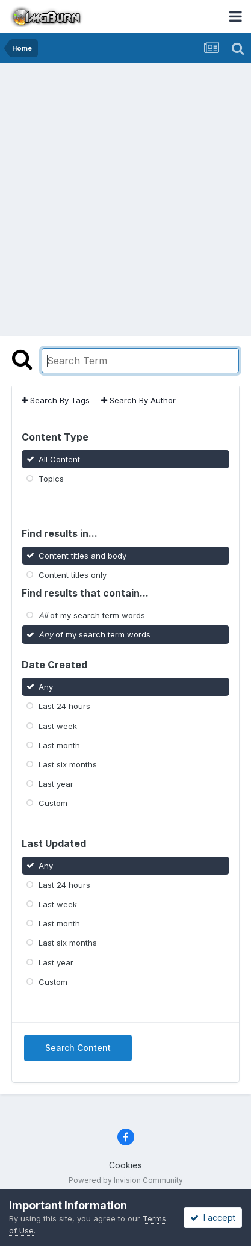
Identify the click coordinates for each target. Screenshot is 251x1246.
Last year (56, 784)
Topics (51, 478)
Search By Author (138, 400)
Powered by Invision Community (126, 1180)
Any (46, 687)
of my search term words (92, 615)
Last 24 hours (64, 706)
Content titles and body (82, 555)
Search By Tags (56, 400)
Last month (59, 744)
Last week (58, 725)
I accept (212, 1217)
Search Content (78, 1048)
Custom (53, 803)
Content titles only (73, 575)
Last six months (68, 764)
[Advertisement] (125, 194)
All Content (59, 459)
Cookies (125, 1165)
